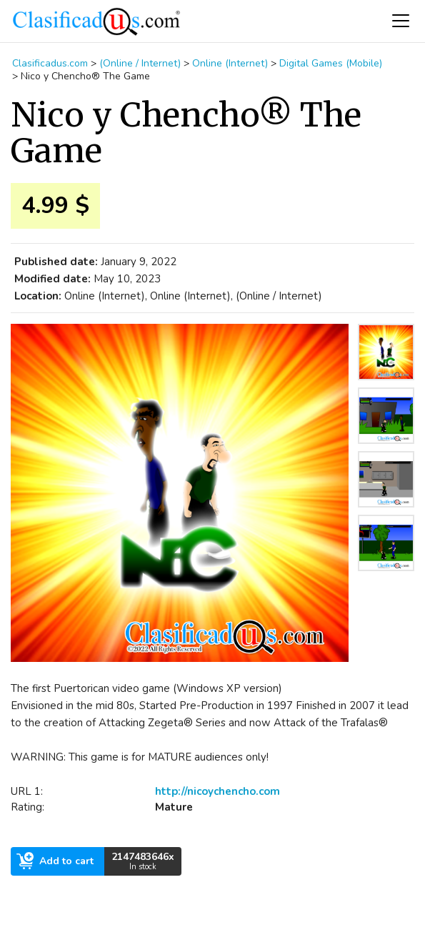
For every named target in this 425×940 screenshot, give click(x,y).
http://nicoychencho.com (217, 791)
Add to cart (55, 860)
